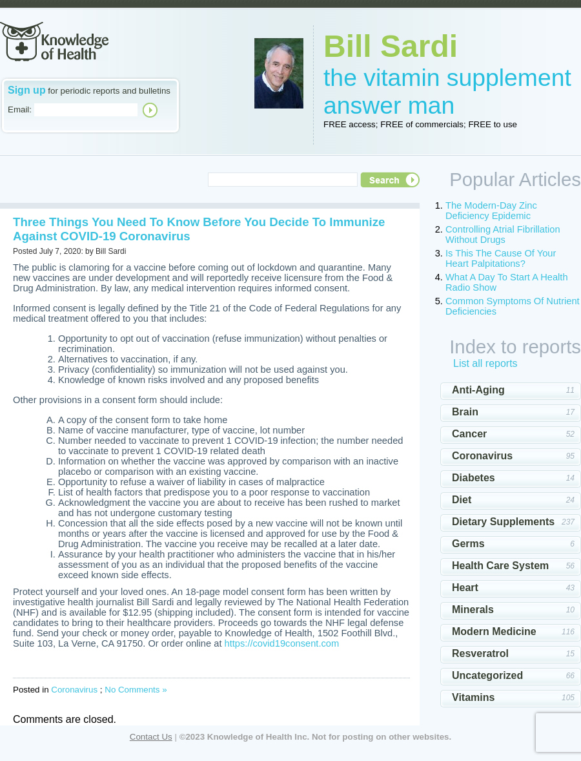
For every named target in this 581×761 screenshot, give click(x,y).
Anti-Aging (478, 389)
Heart (465, 587)
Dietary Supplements (503, 521)
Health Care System (500, 565)
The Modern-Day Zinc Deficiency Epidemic (491, 210)
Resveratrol (480, 653)
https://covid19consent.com (282, 643)
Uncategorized (487, 675)
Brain (465, 411)
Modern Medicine (494, 631)
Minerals (473, 609)
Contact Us (151, 737)
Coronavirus (74, 689)
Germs (468, 543)
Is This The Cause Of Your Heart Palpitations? (500, 258)
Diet (461, 499)
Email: (20, 109)
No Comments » (136, 689)
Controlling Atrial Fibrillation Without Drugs (502, 234)
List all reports (485, 363)
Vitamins (473, 697)
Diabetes (473, 477)
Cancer (469, 433)
